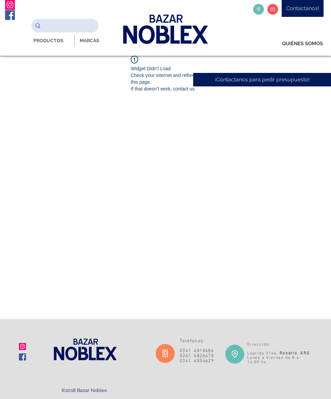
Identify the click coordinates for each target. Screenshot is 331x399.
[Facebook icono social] (22, 357)
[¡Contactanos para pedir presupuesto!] (262, 79)
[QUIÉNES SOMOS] (302, 44)
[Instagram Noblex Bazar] (10, 5)
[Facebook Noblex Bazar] (10, 15)
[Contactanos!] (303, 8)
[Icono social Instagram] (22, 346)
